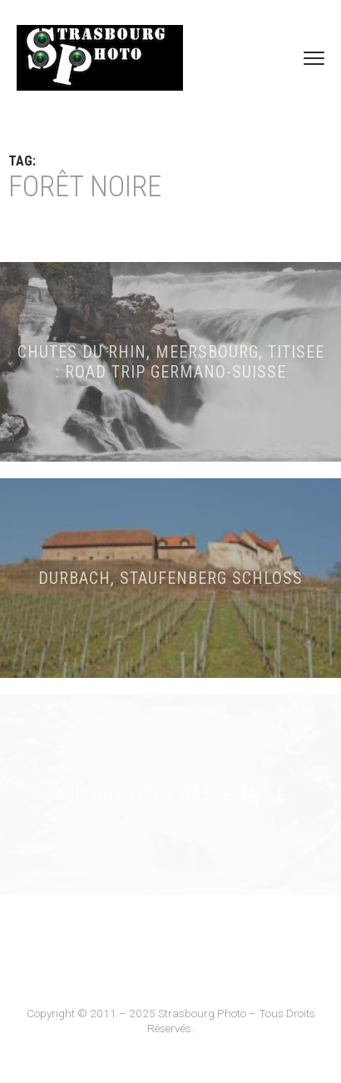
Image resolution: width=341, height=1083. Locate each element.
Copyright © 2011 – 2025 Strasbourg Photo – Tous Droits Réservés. (171, 1020)
